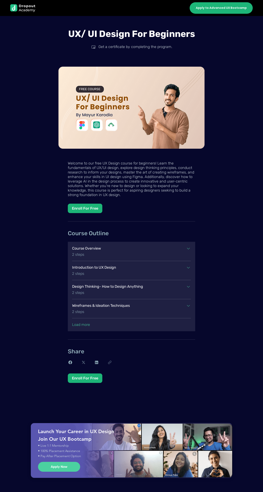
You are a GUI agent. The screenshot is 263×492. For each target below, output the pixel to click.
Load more (81, 324)
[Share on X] (83, 362)
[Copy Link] (109, 362)
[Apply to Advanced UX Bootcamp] (221, 8)
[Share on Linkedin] (96, 362)
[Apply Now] (59, 467)
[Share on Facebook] (70, 362)
